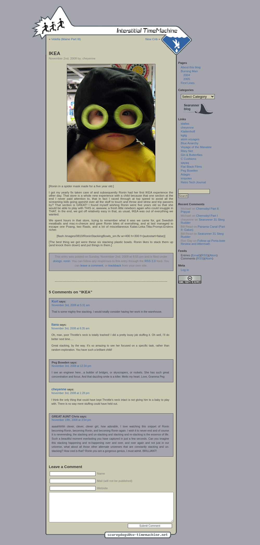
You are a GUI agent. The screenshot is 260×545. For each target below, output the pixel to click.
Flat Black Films (191, 166)
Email (195, 255)
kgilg (184, 135)
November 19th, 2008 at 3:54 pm (71, 420)
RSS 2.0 (150, 261)
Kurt (55, 301)
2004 (186, 75)
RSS (204, 255)
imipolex (186, 178)
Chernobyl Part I (207, 215)
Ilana (55, 324)
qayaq (185, 162)
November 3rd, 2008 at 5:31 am (71, 305)
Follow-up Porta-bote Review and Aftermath (203, 242)
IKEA (54, 53)
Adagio (185, 174)
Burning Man (189, 71)
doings (57, 261)
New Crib (151, 39)
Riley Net (187, 151)
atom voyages (190, 139)
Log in (185, 269)
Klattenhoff (188, 131)
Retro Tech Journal (193, 182)
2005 (186, 79)
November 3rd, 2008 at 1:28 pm (71, 393)
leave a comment (91, 265)
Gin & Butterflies (191, 154)
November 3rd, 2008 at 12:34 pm (71, 366)
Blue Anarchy (190, 143)
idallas (185, 123)
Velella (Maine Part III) (66, 39)
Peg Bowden (189, 170)
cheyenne (59, 389)
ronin (67, 261)
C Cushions (188, 158)
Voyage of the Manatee (196, 147)
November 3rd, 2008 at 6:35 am (71, 328)
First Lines (188, 82)
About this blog (191, 67)
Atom (213, 255)
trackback (114, 265)
